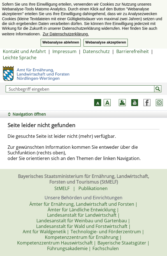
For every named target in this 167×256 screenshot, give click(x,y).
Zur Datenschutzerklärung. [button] (66, 34)
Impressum (64, 51)
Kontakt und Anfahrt (24, 51)
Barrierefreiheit (132, 51)
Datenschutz (96, 51)
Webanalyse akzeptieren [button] (105, 42)
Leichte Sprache (19, 57)
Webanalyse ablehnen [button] (60, 42)
